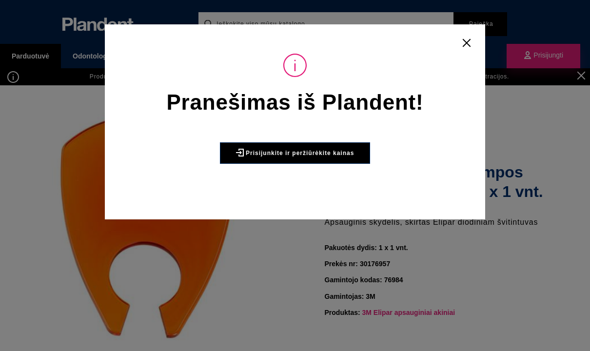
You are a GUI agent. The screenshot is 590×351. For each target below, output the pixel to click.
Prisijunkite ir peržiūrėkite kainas (295, 174)
